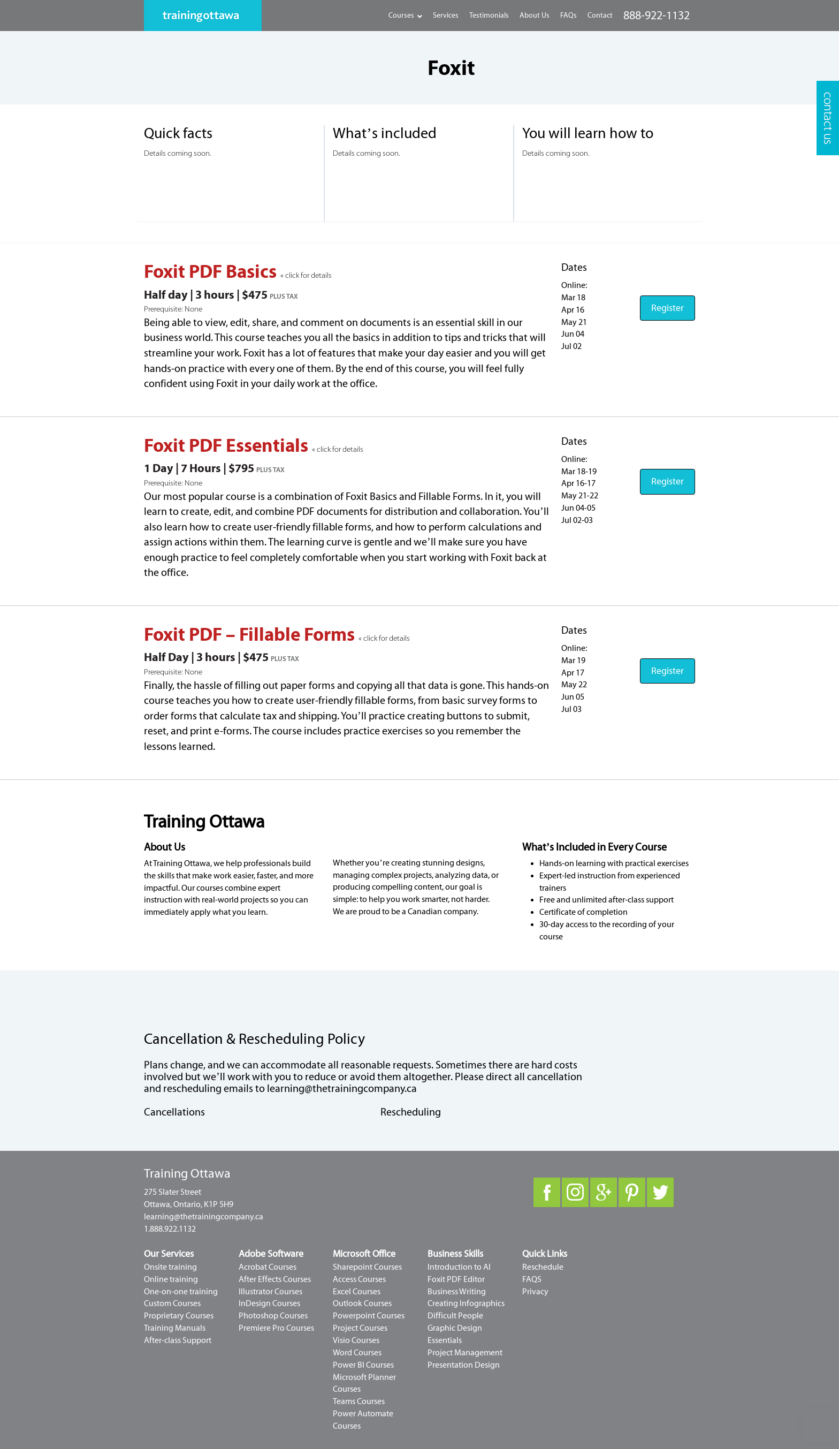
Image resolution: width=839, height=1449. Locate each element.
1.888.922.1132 (170, 1229)
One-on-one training (181, 1291)
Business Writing (457, 1291)
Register (667, 308)
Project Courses (360, 1328)
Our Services (169, 1254)
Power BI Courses (363, 1365)
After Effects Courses (275, 1279)
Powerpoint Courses (369, 1316)
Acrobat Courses (267, 1267)
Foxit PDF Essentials (228, 446)
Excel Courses (356, 1291)
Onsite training (170, 1267)
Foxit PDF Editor (456, 1279)
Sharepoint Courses (367, 1267)
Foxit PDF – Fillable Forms (251, 635)
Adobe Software (271, 1254)
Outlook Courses (362, 1303)
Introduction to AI (459, 1267)
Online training (171, 1279)
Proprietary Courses (178, 1316)
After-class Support (177, 1340)
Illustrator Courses (270, 1291)
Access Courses (359, 1279)
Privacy (535, 1291)
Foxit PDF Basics (212, 272)
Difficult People (455, 1316)
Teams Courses (359, 1401)
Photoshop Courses (273, 1316)
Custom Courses (172, 1303)
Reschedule (542, 1267)
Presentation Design (464, 1365)
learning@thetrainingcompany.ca (342, 1088)
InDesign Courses (269, 1303)
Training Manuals (174, 1328)
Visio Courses (356, 1340)
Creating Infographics (466, 1303)
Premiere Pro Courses (276, 1328)
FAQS (531, 1279)
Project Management (465, 1352)
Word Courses (357, 1352)
